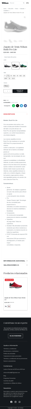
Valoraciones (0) (15, 265)
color (5, 60)
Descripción (15, 114)
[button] (13, 105)
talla (5, 72)
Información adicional (15, 261)
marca (5, 82)
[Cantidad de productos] (8, 91)
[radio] (7, 65)
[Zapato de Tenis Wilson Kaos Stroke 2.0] (15, 285)
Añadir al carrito (20, 91)
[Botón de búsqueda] (23, 3)
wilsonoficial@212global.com (12, 372)
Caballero (14, 102)
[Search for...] (15, 3)
